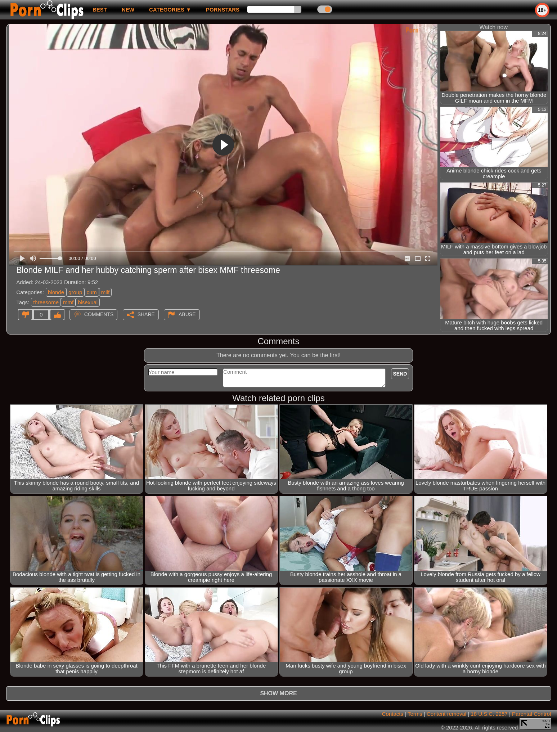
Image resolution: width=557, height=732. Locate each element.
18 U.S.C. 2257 (489, 714)
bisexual (88, 302)
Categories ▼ (170, 9)
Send (400, 374)
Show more (278, 693)
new (128, 9)
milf (105, 292)
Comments (99, 314)
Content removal (446, 714)
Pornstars (222, 9)
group (75, 292)
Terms (415, 714)
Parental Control (531, 714)
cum (91, 292)
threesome (46, 302)
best (100, 9)
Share (146, 314)
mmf (68, 302)
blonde (56, 292)
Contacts (392, 714)
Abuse (187, 314)
